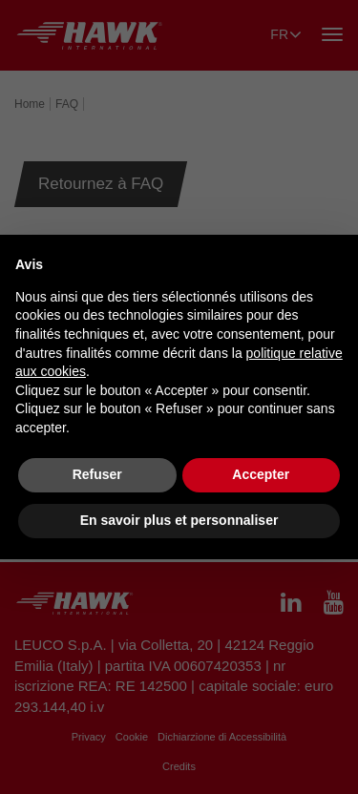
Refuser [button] (97, 474)
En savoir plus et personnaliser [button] (179, 520)
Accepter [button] (260, 474)
